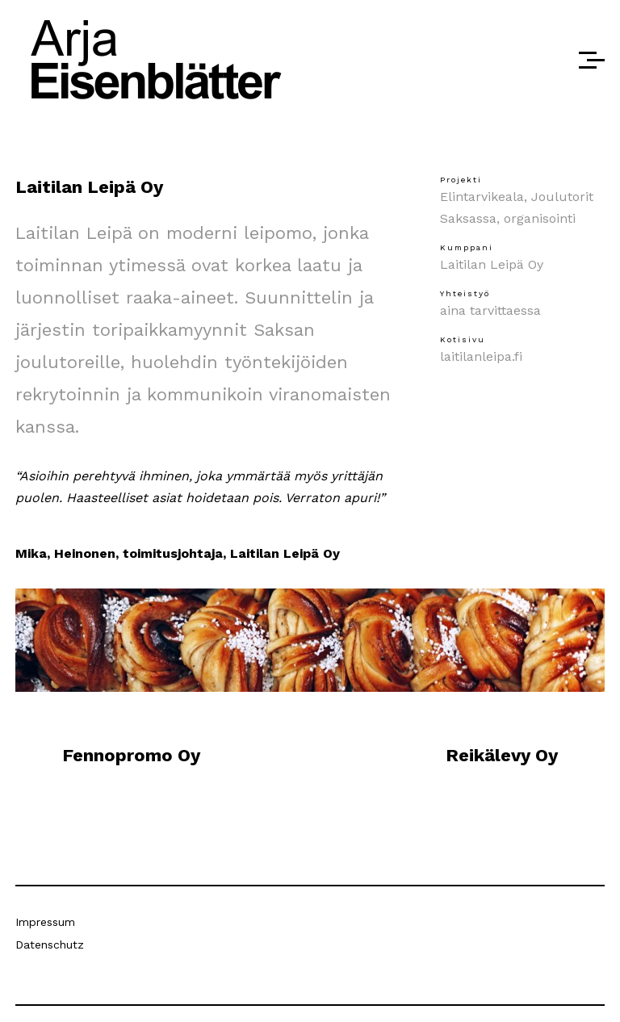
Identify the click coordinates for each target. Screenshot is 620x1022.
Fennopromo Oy (131, 755)
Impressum (45, 921)
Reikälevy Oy (502, 755)
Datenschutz (49, 944)
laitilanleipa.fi (481, 356)
